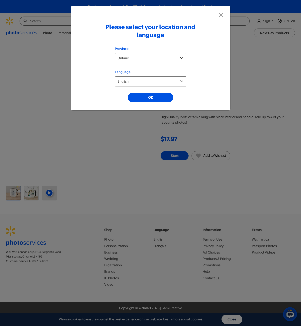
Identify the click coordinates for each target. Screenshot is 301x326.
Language (123, 72)
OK (150, 97)
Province (122, 49)
